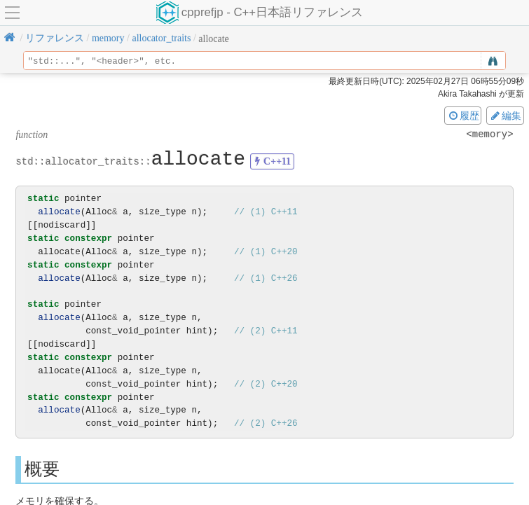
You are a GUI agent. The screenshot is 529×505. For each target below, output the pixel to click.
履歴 (463, 115)
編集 (505, 115)
